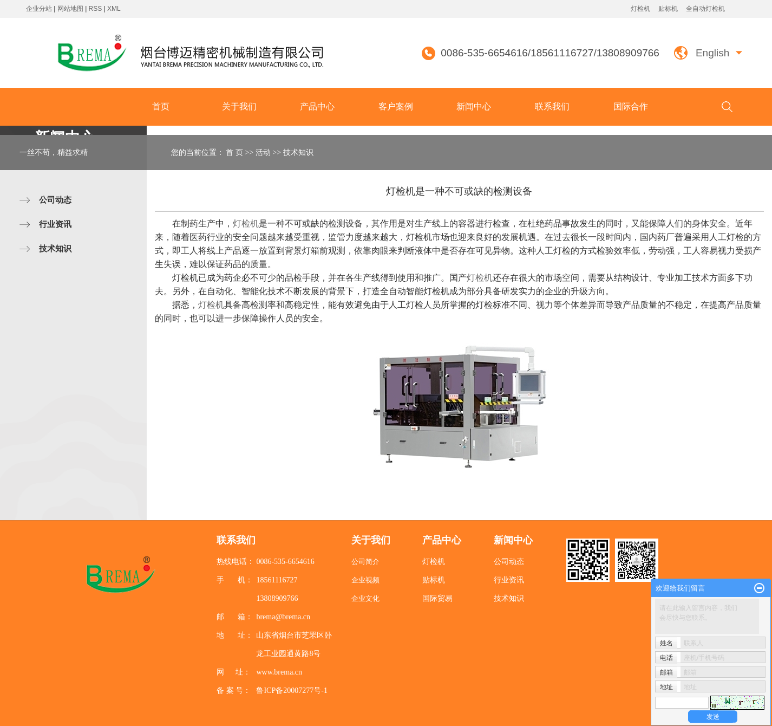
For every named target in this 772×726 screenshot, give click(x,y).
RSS (95, 8)
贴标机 (668, 8)
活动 (263, 152)
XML (114, 8)
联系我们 (552, 106)
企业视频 (365, 580)
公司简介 (365, 562)
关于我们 (239, 106)
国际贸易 (437, 598)
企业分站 (39, 8)
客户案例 (395, 106)
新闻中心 (473, 106)
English (712, 53)
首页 (160, 106)
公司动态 (55, 199)
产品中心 (317, 106)
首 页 (234, 152)
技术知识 (55, 248)
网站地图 (71, 8)
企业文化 (365, 598)
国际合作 (630, 106)
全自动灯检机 (705, 8)
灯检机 (640, 8)
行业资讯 (55, 224)
